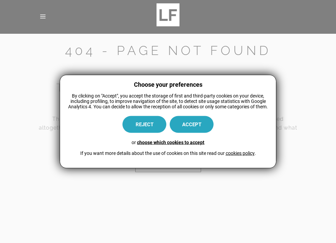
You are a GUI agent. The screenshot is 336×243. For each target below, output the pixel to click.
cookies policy (240, 153)
